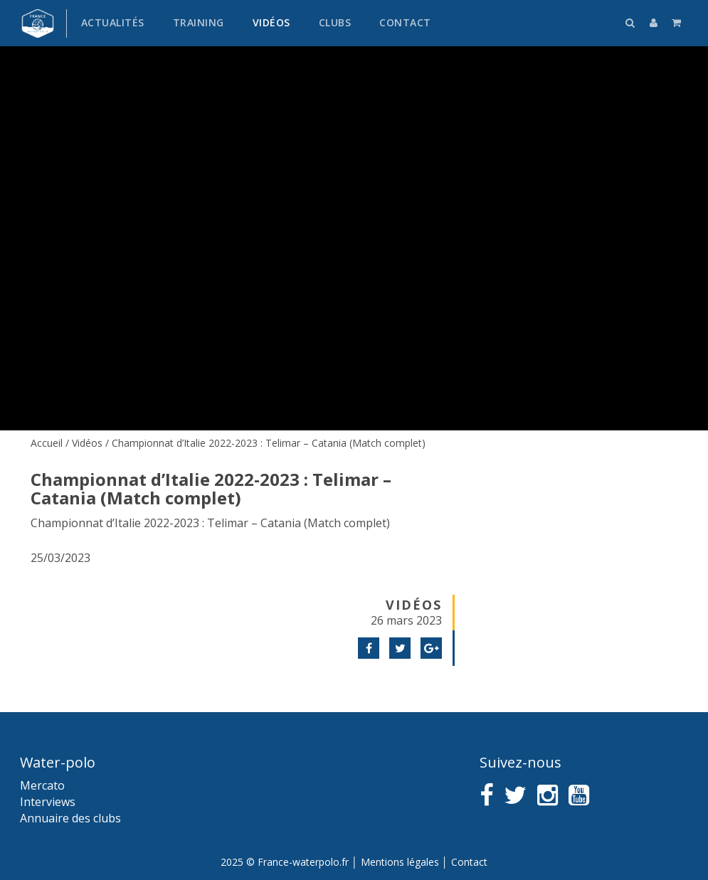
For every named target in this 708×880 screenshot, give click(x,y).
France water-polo (38, 23)
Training (198, 22)
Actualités (112, 22)
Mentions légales (400, 862)
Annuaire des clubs (70, 818)
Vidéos (271, 22)
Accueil (47, 443)
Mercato (42, 785)
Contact (405, 22)
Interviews (47, 802)
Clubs (335, 22)
